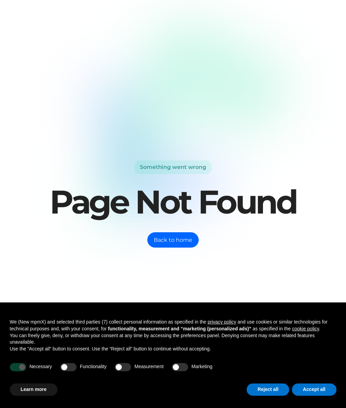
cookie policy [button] (305, 328)
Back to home (173, 240)
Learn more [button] (34, 389)
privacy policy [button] (222, 322)
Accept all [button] (314, 389)
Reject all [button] (268, 389)
